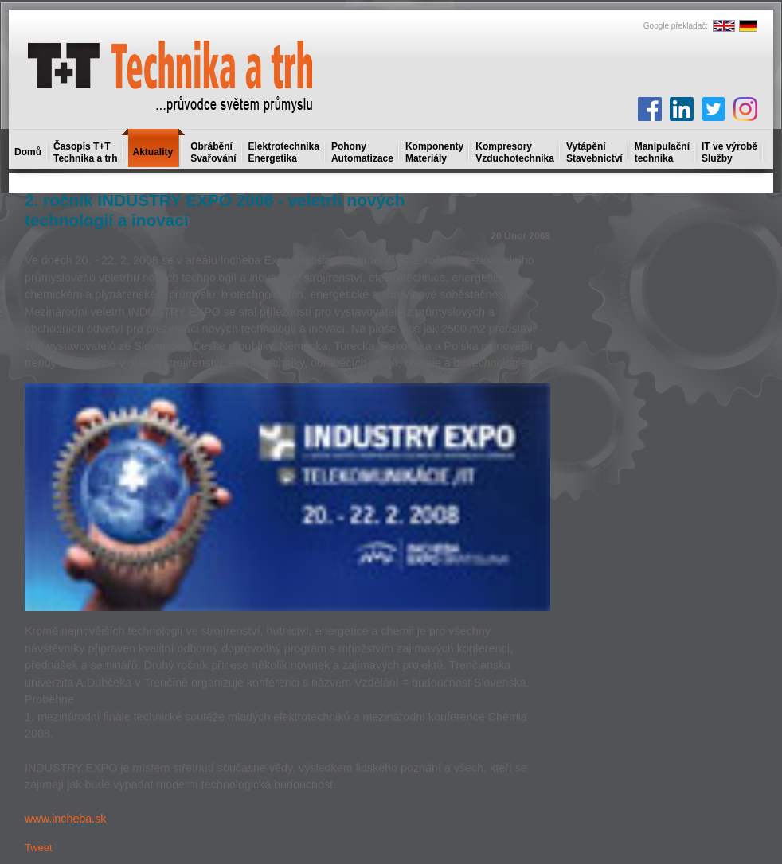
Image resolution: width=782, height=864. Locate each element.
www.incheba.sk (66, 818)
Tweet (39, 848)
